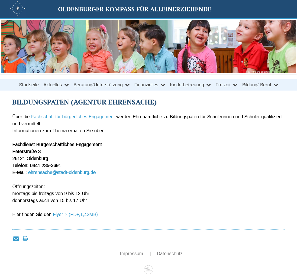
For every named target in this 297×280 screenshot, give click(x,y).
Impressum (132, 253)
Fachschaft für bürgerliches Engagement (73, 117)
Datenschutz (170, 253)
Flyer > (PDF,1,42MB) (75, 214)
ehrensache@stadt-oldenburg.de (62, 172)
